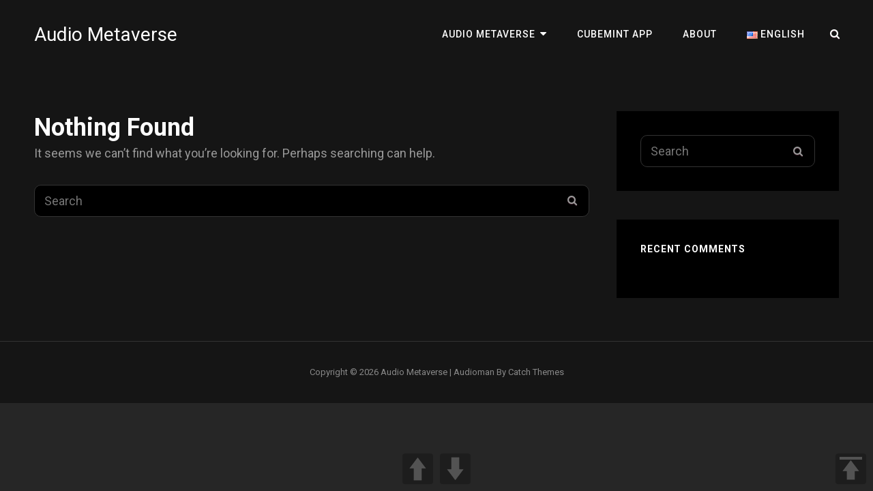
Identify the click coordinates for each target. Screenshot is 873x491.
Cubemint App (615, 34)
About (700, 34)
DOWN (455, 468)
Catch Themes (536, 372)
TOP (850, 468)
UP (417, 468)
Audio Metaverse (105, 34)
